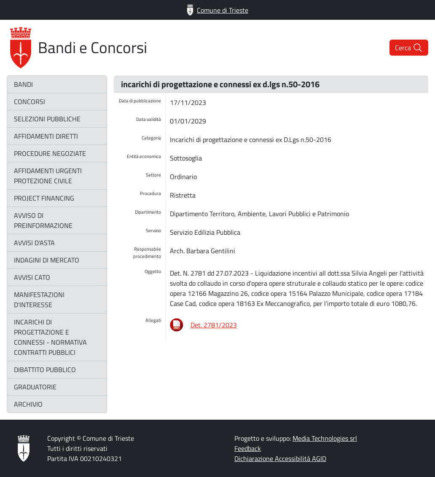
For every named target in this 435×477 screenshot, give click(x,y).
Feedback (247, 448)
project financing (44, 198)
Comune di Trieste (217, 9)
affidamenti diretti (46, 136)
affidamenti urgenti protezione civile (48, 176)
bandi (23, 84)
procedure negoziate (50, 153)
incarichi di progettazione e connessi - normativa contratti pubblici (50, 337)
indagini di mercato (46, 260)
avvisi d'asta (34, 243)
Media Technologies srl (325, 438)
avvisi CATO (32, 277)
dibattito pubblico (45, 369)
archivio (28, 404)
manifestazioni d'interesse (39, 299)
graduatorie (35, 387)
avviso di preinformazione (43, 220)
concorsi (29, 101)
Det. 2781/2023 (214, 325)
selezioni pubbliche (47, 119)
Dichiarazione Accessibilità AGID (280, 458)
